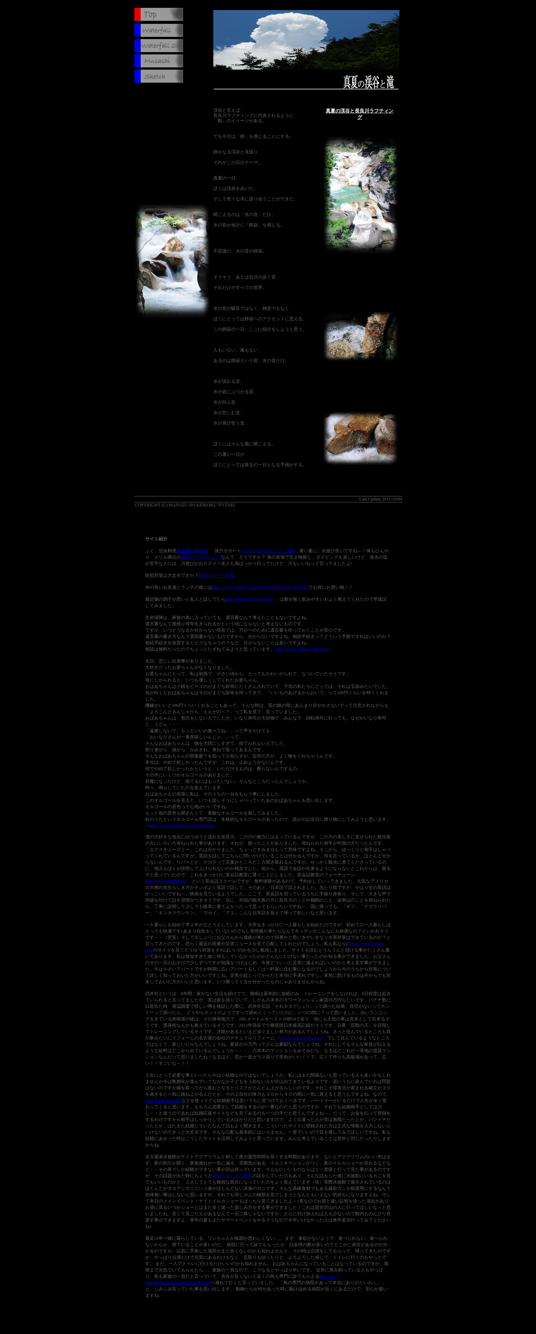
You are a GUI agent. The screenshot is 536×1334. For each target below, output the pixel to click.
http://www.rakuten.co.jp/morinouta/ (182, 825)
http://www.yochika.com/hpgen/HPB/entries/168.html (260, 587)
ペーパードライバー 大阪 (268, 550)
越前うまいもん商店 (232, 1175)
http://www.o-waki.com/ (301, 1038)
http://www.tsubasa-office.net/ (303, 649)
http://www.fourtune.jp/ (166, 881)
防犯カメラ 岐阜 (216, 575)
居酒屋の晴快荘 (192, 550)
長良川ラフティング (201, 557)
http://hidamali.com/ (163, 1100)
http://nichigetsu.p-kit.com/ (250, 599)
